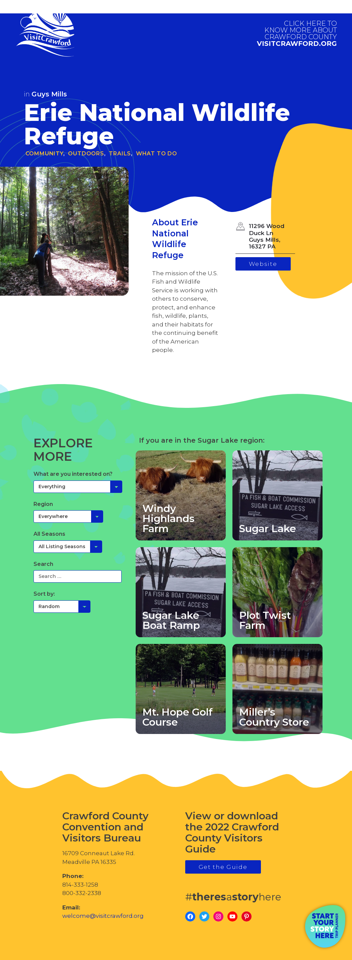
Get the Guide (223, 867)
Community (44, 153)
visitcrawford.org (297, 33)
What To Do (156, 153)
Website (263, 264)
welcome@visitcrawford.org (103, 915)
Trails (120, 153)
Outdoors (86, 153)
